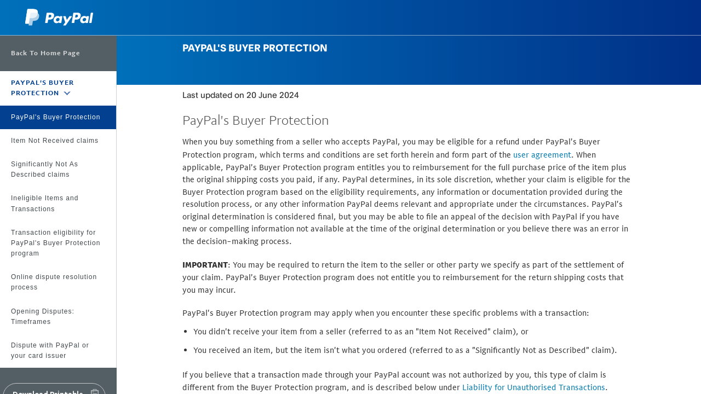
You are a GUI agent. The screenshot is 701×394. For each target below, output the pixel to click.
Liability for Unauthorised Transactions (533, 387)
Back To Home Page (45, 53)
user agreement (542, 154)
